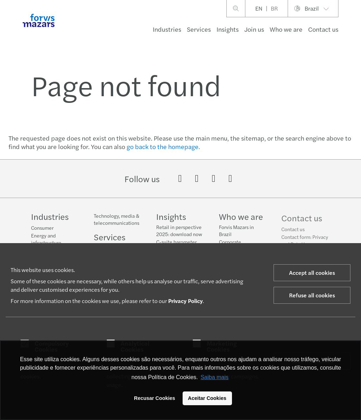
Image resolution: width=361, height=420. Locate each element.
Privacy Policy (185, 301)
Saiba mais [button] (214, 377)
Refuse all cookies (312, 295)
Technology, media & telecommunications (116, 219)
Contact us (293, 234)
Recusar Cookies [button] (154, 398)
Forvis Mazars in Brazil (236, 232)
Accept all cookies (312, 272)
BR (274, 8)
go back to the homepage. (163, 146)
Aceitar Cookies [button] (207, 398)
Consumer (42, 227)
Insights (227, 29)
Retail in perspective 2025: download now (179, 230)
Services (199, 29)
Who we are (286, 29)
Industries (167, 29)
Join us (254, 29)
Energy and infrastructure (46, 239)
